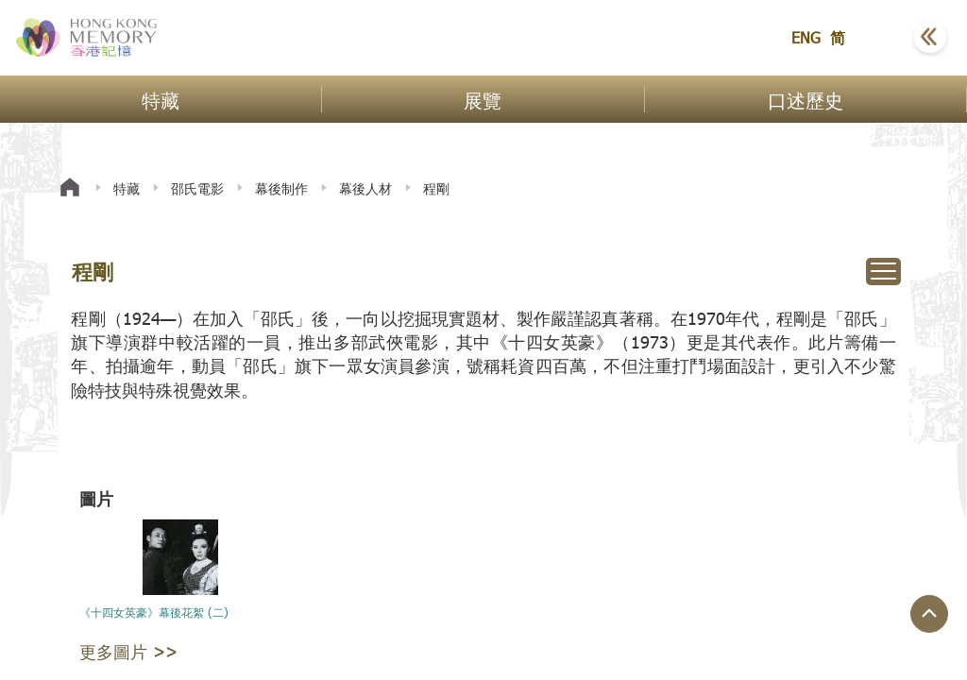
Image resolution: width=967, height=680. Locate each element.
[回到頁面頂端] (929, 614)
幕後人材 (365, 188)
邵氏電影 (197, 188)
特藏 (126, 188)
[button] (883, 37)
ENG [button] (806, 37)
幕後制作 (281, 188)
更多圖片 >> (128, 651)
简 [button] (837, 37)
